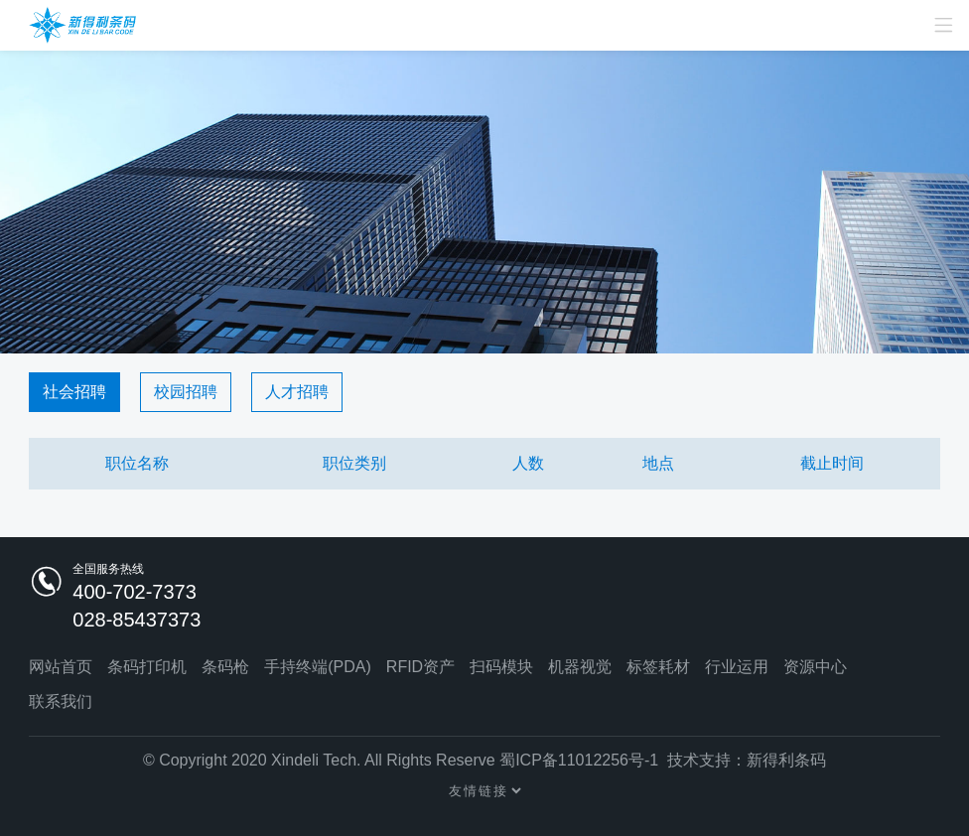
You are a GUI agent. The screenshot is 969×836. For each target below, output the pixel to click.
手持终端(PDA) (317, 666)
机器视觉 (580, 666)
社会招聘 (74, 391)
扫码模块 (501, 666)
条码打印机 (147, 666)
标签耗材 (658, 666)
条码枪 (225, 666)
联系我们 (60, 701)
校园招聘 (185, 391)
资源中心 (815, 666)
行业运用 (736, 666)
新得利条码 (786, 760)
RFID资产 (420, 666)
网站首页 (60, 666)
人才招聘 (297, 391)
